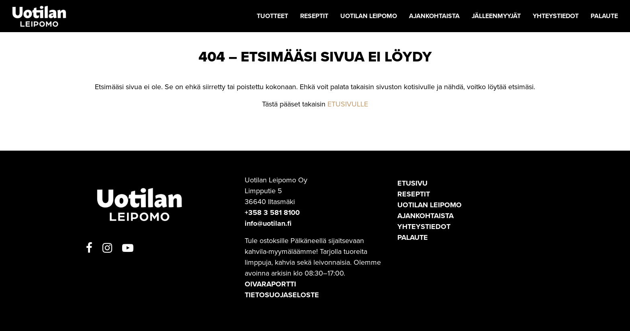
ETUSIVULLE (347, 104)
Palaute (412, 237)
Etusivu (412, 183)
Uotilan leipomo (429, 204)
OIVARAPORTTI (270, 284)
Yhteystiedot (423, 226)
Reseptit (413, 194)
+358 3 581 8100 (272, 212)
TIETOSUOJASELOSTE (282, 294)
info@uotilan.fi (268, 223)
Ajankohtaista (425, 215)
